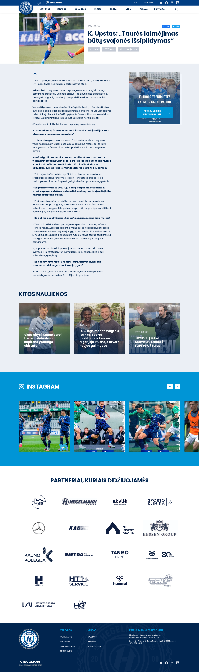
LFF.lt (35, 74)
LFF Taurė (109, 49)
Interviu (94, 49)
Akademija (134, 3)
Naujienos (45, 9)
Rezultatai (65, 641)
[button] (176, 9)
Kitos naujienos (128, 49)
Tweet (176, 26)
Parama (144, 9)
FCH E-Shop (148, 3)
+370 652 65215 (135, 643)
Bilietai (113, 9)
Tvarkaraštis (66, 637)
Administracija (94, 646)
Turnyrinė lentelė (67, 646)
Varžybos (61, 9)
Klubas (97, 9)
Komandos (80, 9)
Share (166, 26)
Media (128, 9)
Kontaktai (159, 9)
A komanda (93, 641)
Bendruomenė (66, 651)
